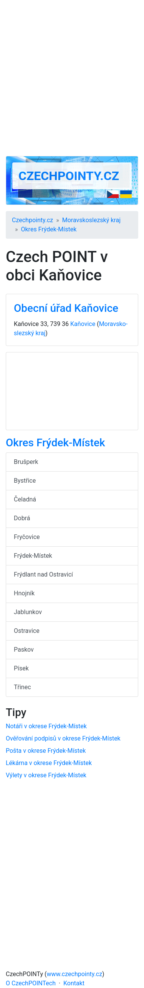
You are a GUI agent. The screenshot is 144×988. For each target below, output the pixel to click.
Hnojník (24, 593)
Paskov (24, 649)
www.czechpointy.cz (75, 974)
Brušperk (26, 461)
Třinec (22, 687)
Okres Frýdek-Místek (49, 229)
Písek (21, 668)
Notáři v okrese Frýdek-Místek (46, 726)
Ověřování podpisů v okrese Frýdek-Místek (63, 738)
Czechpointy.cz (68, 176)
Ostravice (27, 630)
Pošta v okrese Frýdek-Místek (46, 750)
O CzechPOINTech (31, 983)
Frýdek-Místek (33, 555)
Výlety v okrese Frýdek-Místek (46, 775)
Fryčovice (27, 537)
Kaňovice (82, 324)
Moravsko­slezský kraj (91, 220)
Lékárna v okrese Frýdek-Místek (49, 763)
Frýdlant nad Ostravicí (43, 574)
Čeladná (25, 499)
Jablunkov (28, 612)
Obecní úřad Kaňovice (66, 308)
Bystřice (25, 480)
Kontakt (73, 983)
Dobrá (22, 518)
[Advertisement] (72, 78)
